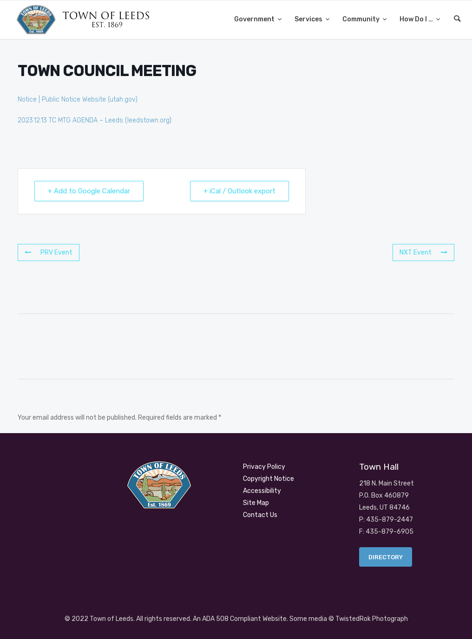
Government (255, 19)
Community (361, 19)
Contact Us (260, 515)
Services (309, 19)
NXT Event (423, 252)
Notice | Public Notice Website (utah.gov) (78, 99)
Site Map (256, 503)
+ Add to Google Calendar (89, 191)
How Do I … (417, 19)
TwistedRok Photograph (371, 619)
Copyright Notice (268, 479)
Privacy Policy (264, 467)
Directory (385, 557)
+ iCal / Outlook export (239, 191)
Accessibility (262, 491)
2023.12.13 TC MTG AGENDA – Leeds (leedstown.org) (94, 120)
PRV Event (48, 252)
